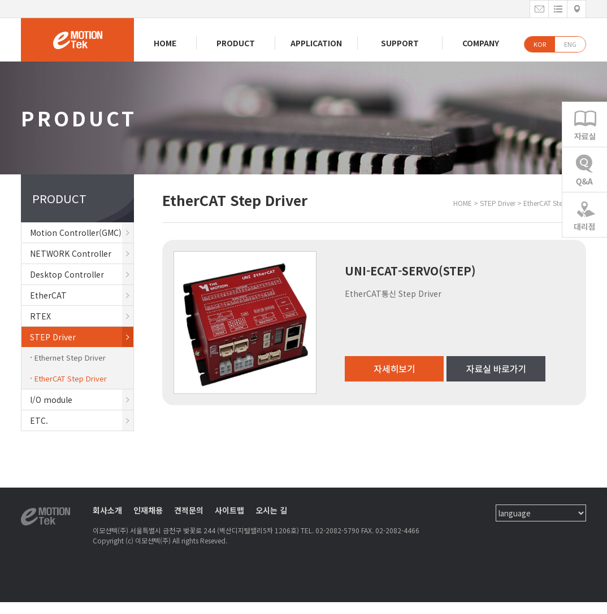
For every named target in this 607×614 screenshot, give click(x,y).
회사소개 (107, 510)
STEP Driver (81, 337)
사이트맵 (229, 510)
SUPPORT (400, 43)
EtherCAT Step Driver (70, 378)
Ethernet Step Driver (70, 357)
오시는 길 (271, 510)
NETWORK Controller (81, 253)
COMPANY (480, 43)
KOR (540, 44)
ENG (570, 44)
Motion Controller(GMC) (81, 232)
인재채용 (148, 510)
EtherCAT (81, 295)
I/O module (81, 399)
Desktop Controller (81, 274)
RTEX (81, 316)
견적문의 (188, 510)
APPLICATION (316, 43)
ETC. (81, 420)
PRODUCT (235, 43)
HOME (165, 43)
